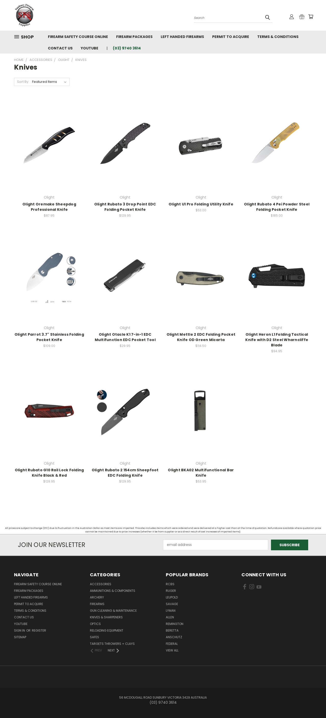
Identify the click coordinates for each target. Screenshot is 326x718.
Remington (174, 624)
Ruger (171, 591)
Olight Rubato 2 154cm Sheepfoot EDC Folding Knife (125, 472)
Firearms (97, 604)
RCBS (170, 584)
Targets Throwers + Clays (112, 644)
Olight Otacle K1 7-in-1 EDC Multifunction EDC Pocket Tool (125, 337)
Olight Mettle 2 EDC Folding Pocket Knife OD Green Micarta (201, 337)
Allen (170, 617)
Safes (94, 637)
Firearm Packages (134, 36)
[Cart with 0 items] (310, 16)
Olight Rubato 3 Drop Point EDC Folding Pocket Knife (125, 207)
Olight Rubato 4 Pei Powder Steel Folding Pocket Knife (276, 207)
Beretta (172, 630)
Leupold (172, 597)
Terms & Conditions (277, 36)
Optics (95, 624)
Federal (172, 644)
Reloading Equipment (106, 630)
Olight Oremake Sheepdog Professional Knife (49, 207)
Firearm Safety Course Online (78, 36)
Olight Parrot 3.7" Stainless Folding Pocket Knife (49, 337)
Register (39, 630)
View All (172, 650)
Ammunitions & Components (112, 591)
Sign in (20, 630)
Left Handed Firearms (182, 36)
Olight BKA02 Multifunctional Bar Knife (201, 472)
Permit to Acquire (230, 36)
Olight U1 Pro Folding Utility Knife (201, 204)
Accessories (100, 584)
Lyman (170, 610)
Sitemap (20, 637)
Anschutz (174, 637)
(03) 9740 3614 (127, 48)
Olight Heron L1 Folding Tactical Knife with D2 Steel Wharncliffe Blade (276, 340)
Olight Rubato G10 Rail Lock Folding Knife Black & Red (49, 472)
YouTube (89, 48)
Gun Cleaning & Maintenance (113, 610)
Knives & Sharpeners (106, 617)
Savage (172, 604)
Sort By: (23, 81)
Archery (97, 597)
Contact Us (60, 48)
